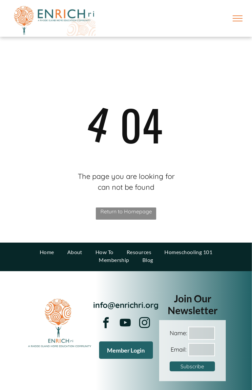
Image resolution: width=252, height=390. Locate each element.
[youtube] (125, 324)
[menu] (237, 18)
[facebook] (106, 324)
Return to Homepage (126, 211)
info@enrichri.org (125, 305)
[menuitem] (47, 252)
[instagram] (144, 324)
